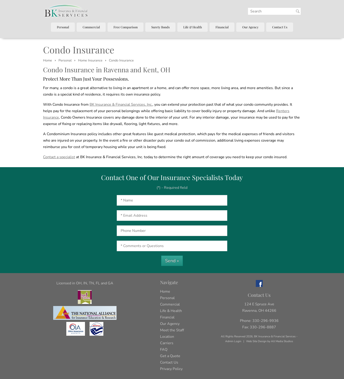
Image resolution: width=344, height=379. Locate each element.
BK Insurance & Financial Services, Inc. (121, 104)
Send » (172, 261)
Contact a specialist (59, 157)
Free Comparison (126, 27)
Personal (63, 27)
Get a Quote (170, 356)
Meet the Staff (172, 330)
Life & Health (192, 27)
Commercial (91, 27)
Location (167, 336)
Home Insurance (90, 60)
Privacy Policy (171, 368)
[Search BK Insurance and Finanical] (297, 11)
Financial (222, 27)
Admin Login (233, 341)
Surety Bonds (160, 27)
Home (47, 60)
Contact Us (279, 27)
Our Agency (250, 27)
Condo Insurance (121, 60)
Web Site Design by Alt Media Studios (269, 341)
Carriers (166, 343)
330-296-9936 (265, 320)
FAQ (163, 349)
